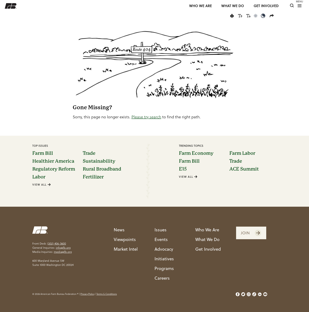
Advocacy (163, 249)
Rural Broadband (102, 169)
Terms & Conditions (106, 294)
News (119, 229)
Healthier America (53, 161)
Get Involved (208, 249)
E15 (183, 169)
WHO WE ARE (200, 6)
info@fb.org (63, 248)
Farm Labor (242, 153)
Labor (38, 177)
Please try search (146, 117)
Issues (160, 229)
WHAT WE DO (232, 6)
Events (161, 239)
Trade (89, 153)
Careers (162, 278)
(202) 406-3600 (56, 244)
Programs (164, 268)
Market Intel (126, 249)
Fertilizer (93, 177)
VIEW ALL (41, 184)
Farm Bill (42, 153)
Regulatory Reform (53, 169)
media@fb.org (63, 252)
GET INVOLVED (266, 6)
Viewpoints (125, 239)
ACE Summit (244, 169)
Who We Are (207, 229)
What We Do (207, 239)
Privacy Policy (87, 294)
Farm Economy (196, 153)
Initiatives (164, 258)
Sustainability (99, 161)
